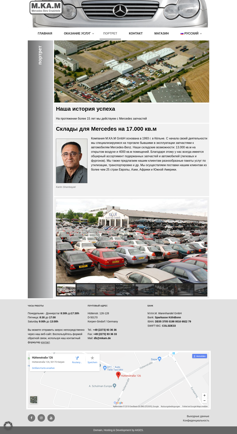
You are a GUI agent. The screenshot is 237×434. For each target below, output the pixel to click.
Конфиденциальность (196, 420)
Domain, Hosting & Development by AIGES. (118, 430)
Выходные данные (198, 416)
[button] (62, 241)
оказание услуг (79, 33)
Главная (45, 33)
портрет (110, 33)
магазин (161, 33)
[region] (131, 247)
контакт (136, 33)
